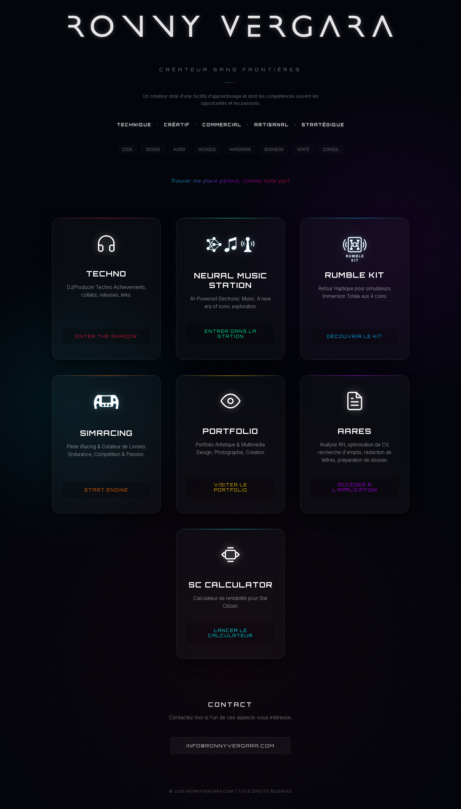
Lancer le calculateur (230, 633)
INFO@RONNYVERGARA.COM (230, 746)
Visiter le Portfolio (230, 487)
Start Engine (106, 490)
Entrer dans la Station (231, 334)
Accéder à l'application (354, 487)
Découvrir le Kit (355, 336)
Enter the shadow (106, 336)
